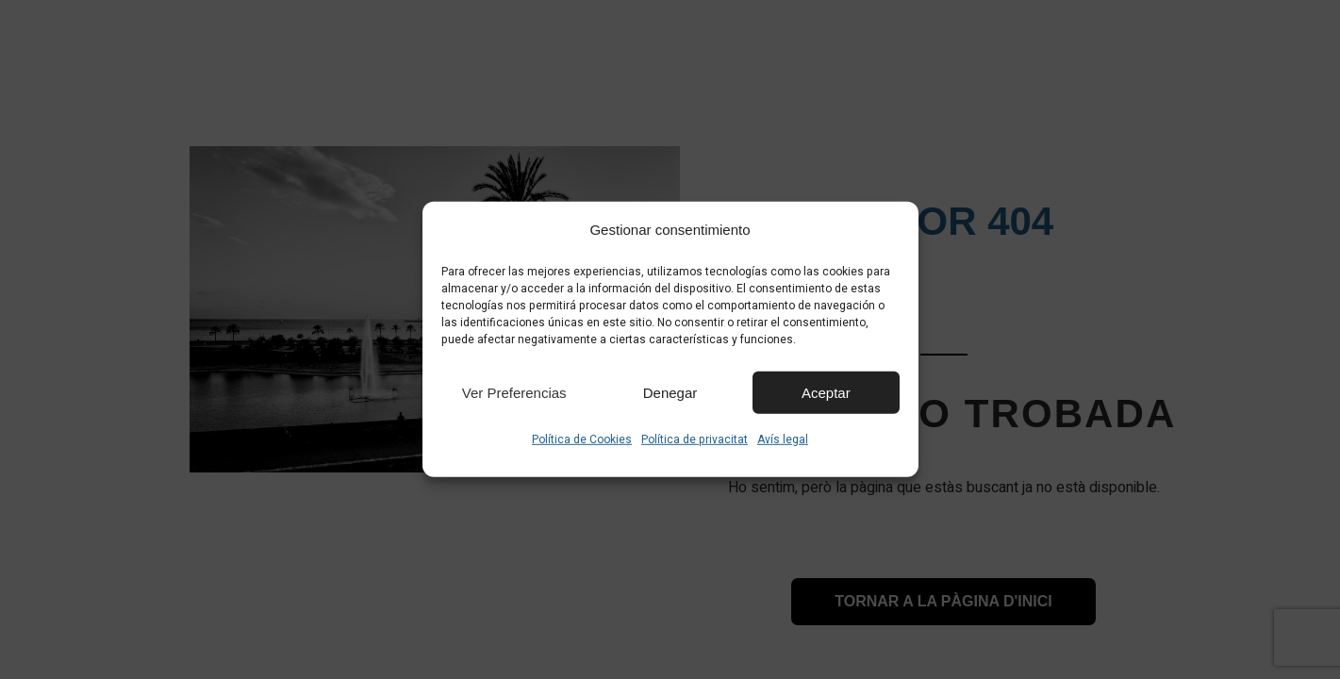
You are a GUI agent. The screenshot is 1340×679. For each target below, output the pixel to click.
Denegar (670, 392)
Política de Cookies (582, 439)
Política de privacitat (694, 439)
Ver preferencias (514, 392)
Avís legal (782, 439)
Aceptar (826, 392)
